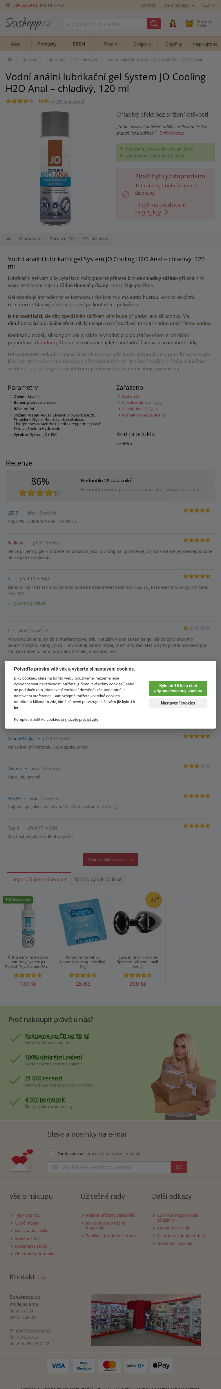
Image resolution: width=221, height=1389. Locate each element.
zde (53, 701)
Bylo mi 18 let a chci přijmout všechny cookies (178, 688)
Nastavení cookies (178, 703)
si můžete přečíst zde (79, 719)
